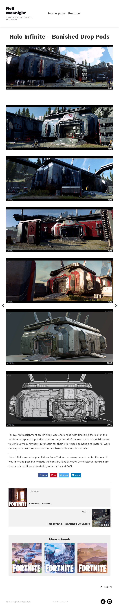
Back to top (60, 601)
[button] (106, 587)
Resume (74, 13)
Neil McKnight (16, 10)
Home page (56, 13)
